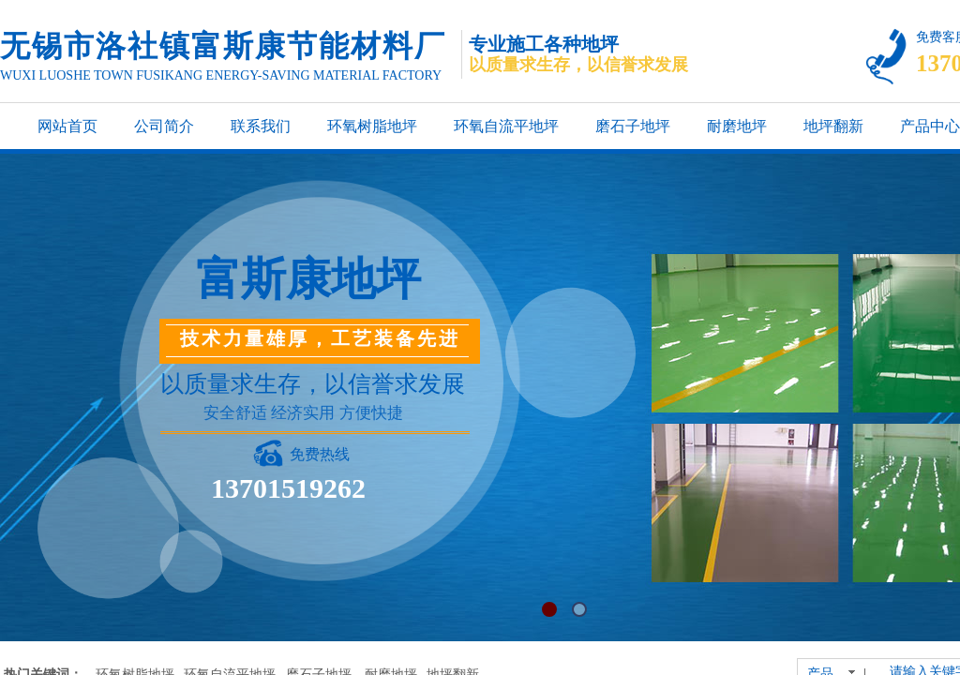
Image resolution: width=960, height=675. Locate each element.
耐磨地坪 (737, 126)
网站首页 (68, 126)
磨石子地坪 (632, 126)
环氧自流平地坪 (506, 126)
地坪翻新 (833, 126)
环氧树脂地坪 (372, 126)
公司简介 (164, 126)
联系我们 (261, 126)
